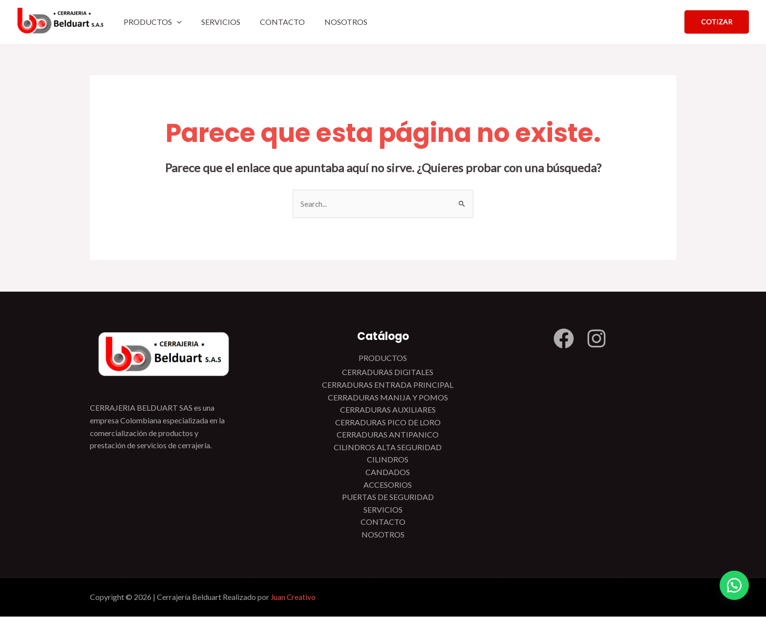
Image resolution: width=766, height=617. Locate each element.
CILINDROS (387, 460)
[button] (731, 582)
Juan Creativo (294, 597)
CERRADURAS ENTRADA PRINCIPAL (387, 385)
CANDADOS (387, 472)
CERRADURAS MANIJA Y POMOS (388, 397)
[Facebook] (563, 339)
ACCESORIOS (387, 485)
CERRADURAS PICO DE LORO (388, 422)
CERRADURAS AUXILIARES (388, 410)
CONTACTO (282, 21)
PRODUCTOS (153, 21)
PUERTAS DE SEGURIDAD (388, 497)
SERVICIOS (220, 21)
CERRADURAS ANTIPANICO (388, 435)
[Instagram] (596, 339)
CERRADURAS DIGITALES (387, 373)
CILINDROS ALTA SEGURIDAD (388, 447)
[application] (177, 21)
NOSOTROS (345, 21)
